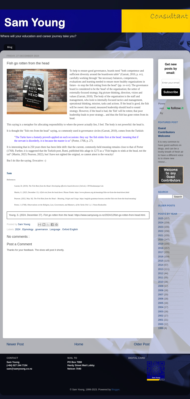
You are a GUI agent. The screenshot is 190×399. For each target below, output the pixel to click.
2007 (160, 294)
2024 (18, 229)
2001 (160, 320)
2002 (160, 315)
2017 (160, 252)
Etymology (28, 229)
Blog (9, 47)
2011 (160, 277)
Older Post (142, 344)
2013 (160, 269)
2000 (160, 324)
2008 (160, 290)
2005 (160, 303)
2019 (160, 243)
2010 (160, 282)
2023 (160, 227)
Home (78, 344)
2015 (160, 260)
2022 (160, 231)
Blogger (116, 389)
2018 (160, 248)
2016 (160, 256)
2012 (160, 273)
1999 (160, 328)
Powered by (170, 108)
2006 (160, 298)
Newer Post (15, 344)
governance (41, 229)
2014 (160, 265)
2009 (160, 286)
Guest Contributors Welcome (166, 132)
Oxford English (70, 229)
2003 (160, 311)
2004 (160, 307)
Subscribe (170, 92)
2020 (160, 239)
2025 (160, 218)
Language (55, 229)
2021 (160, 235)
